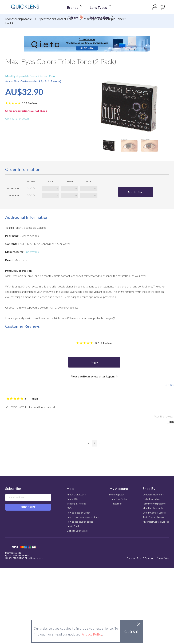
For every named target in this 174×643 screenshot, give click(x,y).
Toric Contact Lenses (153, 517)
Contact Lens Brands (153, 494)
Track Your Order (118, 499)
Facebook (7, 518)
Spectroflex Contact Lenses (58, 19)
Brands (65, 7)
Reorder (117, 503)
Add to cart (136, 192)
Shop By (149, 488)
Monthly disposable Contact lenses (26, 76)
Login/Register (116, 494)
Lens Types (87, 7)
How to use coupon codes (80, 521)
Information (88, 12)
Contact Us (72, 499)
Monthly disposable (18, 19)
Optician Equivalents (77, 530)
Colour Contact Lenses (154, 512)
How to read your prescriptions (82, 517)
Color (52, 76)
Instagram (17, 518)
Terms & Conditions (146, 558)
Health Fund (73, 526)
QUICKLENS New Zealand (17, 555)
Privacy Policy (163, 558)
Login (94, 362)
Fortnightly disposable (154, 503)
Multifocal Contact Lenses (156, 521)
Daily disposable (151, 499)
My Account (118, 488)
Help (70, 488)
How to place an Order (78, 512)
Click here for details (17, 118)
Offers (110, 6)
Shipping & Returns (76, 503)
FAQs (69, 508)
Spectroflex (32, 251)
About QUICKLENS (76, 494)
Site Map (131, 558)
